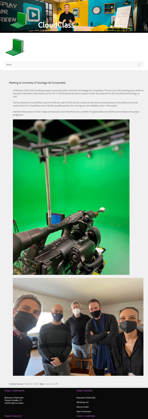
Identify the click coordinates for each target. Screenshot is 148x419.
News (42, 384)
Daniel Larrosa (17, 384)
